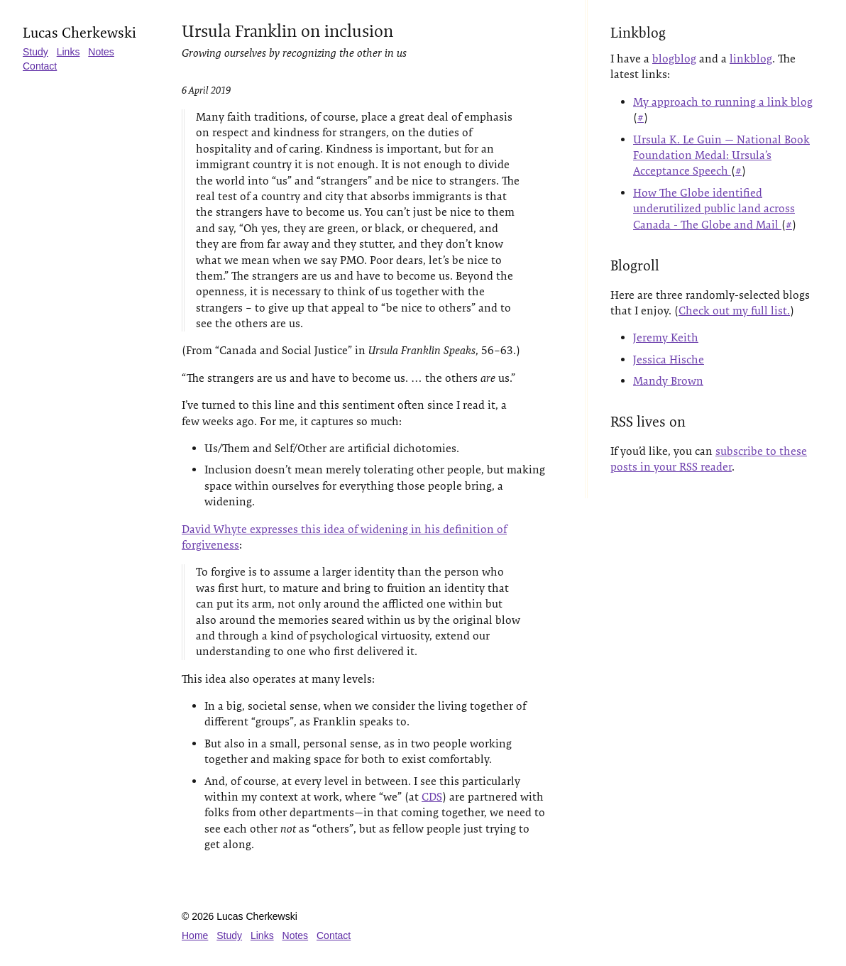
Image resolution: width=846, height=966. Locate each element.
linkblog (751, 58)
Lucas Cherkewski (79, 32)
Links (68, 51)
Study (35, 51)
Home (195, 935)
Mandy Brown (668, 381)
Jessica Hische (668, 359)
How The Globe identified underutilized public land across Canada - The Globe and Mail (714, 208)
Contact (40, 66)
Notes (101, 51)
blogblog (674, 58)
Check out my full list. (734, 310)
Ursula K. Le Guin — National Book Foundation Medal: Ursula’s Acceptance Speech (721, 155)
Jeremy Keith (665, 337)
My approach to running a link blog (723, 102)
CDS (432, 796)
